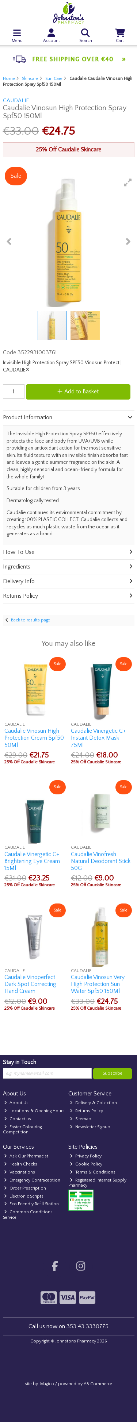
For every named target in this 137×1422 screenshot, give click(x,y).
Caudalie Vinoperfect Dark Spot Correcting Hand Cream (30, 984)
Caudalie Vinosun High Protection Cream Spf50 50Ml (34, 738)
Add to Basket (78, 391)
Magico (47, 1383)
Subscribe (112, 1073)
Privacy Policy (86, 1156)
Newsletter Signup (90, 1127)
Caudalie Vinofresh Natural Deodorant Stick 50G (100, 861)
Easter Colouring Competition (22, 1129)
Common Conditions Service (28, 1214)
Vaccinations (19, 1172)
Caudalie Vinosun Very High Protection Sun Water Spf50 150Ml (98, 984)
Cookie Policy (86, 1164)
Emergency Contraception (32, 1180)
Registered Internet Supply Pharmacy (97, 1183)
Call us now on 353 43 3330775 (68, 1326)
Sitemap (80, 1119)
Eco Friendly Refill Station (31, 1204)
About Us (16, 1103)
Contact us (17, 1119)
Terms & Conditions (92, 1172)
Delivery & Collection (93, 1103)
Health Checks (20, 1164)
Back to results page (30, 620)
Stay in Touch (19, 1062)
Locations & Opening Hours (34, 1111)
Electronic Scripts (23, 1196)
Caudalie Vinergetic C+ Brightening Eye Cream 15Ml (32, 861)
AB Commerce (98, 1383)
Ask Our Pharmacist (26, 1156)
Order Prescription (25, 1188)
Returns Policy (86, 1111)
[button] (128, 182)
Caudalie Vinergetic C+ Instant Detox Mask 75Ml (98, 738)
